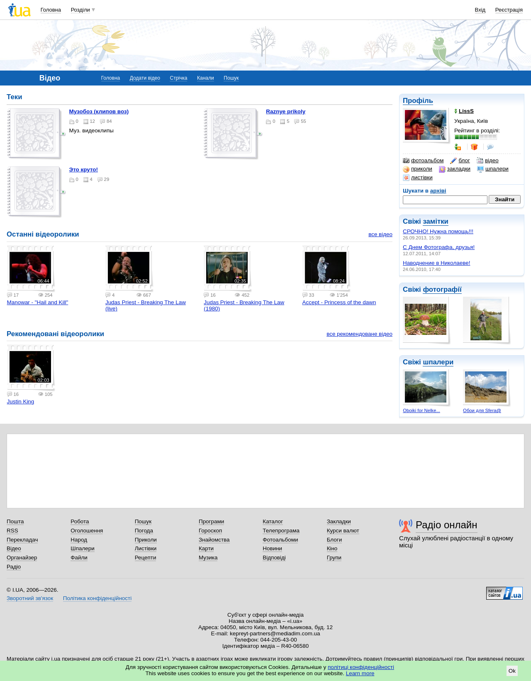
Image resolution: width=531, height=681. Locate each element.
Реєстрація (509, 10)
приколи (417, 169)
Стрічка (178, 78)
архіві (438, 191)
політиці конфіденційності (361, 667)
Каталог (273, 521)
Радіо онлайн (446, 524)
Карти (206, 548)
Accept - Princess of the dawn (339, 302)
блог (460, 160)
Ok (512, 671)
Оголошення (87, 530)
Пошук (231, 78)
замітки (435, 221)
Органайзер (22, 557)
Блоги (334, 540)
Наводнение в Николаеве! (436, 263)
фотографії (442, 289)
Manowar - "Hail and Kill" (37, 302)
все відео (380, 234)
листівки (418, 177)
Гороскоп (210, 530)
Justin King (20, 401)
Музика (208, 557)
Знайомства (214, 540)
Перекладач (22, 540)
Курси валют (343, 530)
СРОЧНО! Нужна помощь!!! (438, 231)
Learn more (360, 673)
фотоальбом (423, 160)
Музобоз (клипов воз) (99, 111)
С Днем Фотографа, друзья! (439, 247)
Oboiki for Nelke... (421, 410)
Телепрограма (281, 530)
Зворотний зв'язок (30, 598)
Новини (272, 548)
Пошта (15, 521)
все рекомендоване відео (359, 334)
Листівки (146, 548)
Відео (14, 548)
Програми (211, 521)
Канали (205, 78)
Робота (80, 521)
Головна (51, 10)
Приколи (146, 540)
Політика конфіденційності (97, 598)
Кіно (332, 548)
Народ (79, 540)
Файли (79, 557)
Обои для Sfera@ (482, 410)
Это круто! (83, 169)
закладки (454, 169)
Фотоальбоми (280, 540)
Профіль (418, 101)
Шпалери (82, 548)
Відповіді (274, 557)
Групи (334, 557)
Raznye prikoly (285, 111)
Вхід (480, 10)
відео (488, 160)
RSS (12, 530)
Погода (144, 530)
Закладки (339, 521)
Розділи (80, 10)
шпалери (493, 169)
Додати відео (145, 78)
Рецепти (145, 557)
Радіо (14, 567)
